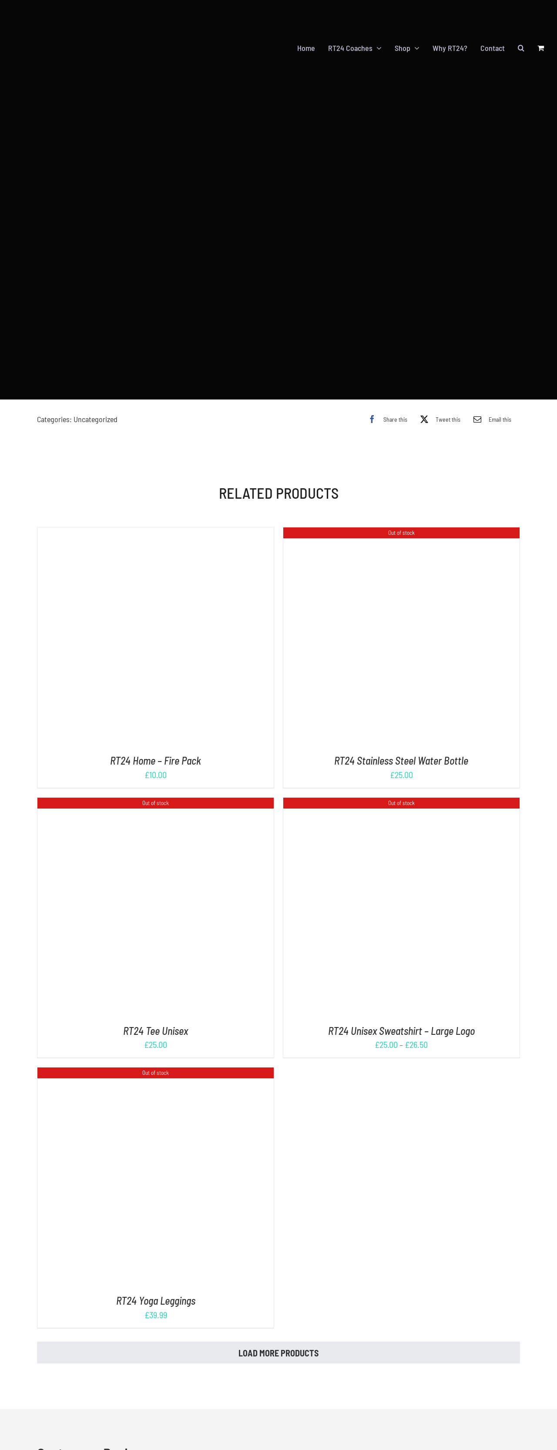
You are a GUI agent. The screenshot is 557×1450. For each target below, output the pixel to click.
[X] (438, 404)
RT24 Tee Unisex (155, 1015)
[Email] (490, 404)
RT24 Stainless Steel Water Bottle (401, 745)
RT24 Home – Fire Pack (155, 745)
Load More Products (278, 1338)
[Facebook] (385, 404)
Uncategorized (95, 404)
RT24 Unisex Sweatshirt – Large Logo (401, 1015)
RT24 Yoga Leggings (155, 1285)
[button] (521, 40)
